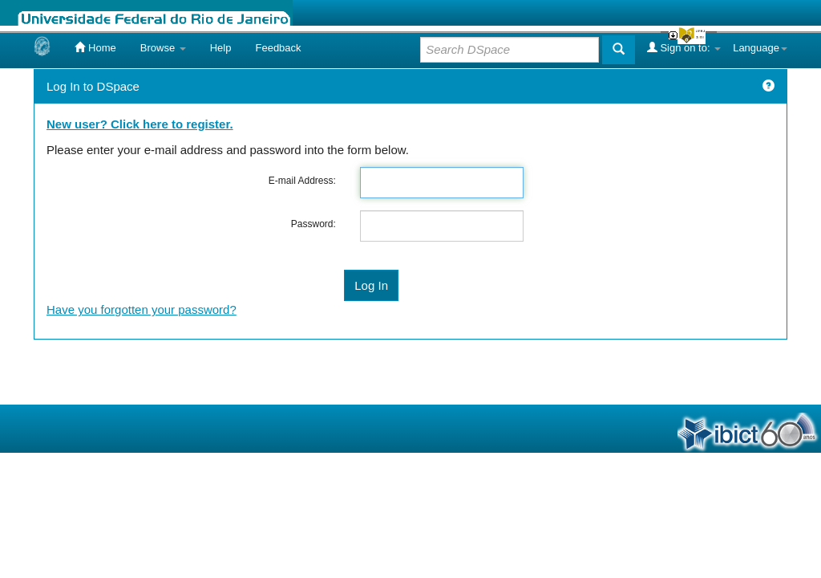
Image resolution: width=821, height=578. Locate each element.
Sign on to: (684, 47)
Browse (163, 48)
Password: (313, 224)
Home (95, 47)
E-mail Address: (302, 180)
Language (760, 48)
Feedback (278, 48)
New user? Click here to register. (140, 124)
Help (221, 48)
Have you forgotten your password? (142, 309)
